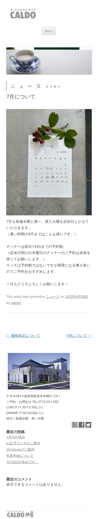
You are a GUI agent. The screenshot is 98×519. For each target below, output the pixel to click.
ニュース (52, 296)
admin (16, 302)
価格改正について (23, 335)
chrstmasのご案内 (20, 449)
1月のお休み (15, 436)
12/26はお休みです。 (22, 461)
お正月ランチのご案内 (23, 443)
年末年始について (19, 455)
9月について (79, 335)
